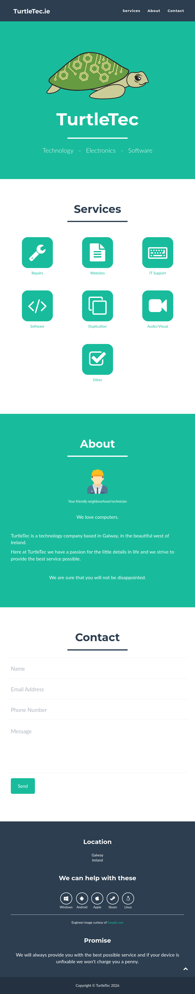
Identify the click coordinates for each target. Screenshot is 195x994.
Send (23, 786)
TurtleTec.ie (33, 14)
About (154, 13)
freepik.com (115, 922)
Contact (176, 13)
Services (131, 13)
